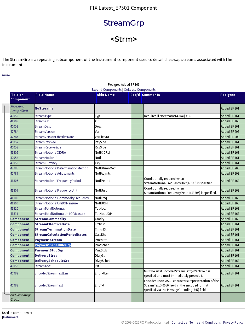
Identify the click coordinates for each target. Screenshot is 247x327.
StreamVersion (45, 131)
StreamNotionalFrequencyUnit (56, 190)
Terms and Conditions (205, 322)
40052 (14, 142)
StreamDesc (43, 126)
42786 (14, 168)
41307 (14, 190)
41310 (14, 208)
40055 (14, 163)
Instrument (10, 317)
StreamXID (42, 121)
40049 (19, 108)
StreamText (42, 266)
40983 (14, 285)
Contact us (179, 322)
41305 (14, 152)
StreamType (43, 116)
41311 (14, 213)
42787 (14, 173)
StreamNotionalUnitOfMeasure (56, 203)
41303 (14, 121)
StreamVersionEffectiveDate (54, 137)
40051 (14, 126)
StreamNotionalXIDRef (50, 152)
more (6, 75)
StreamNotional (46, 158)
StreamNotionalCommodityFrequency (62, 198)
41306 (14, 181)
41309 (14, 203)
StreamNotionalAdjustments (54, 173)
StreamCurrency (46, 163)
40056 (14, 266)
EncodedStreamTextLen (51, 273)
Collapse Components (140, 89)
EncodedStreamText (49, 285)
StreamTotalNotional (50, 208)
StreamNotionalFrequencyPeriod (58, 181)
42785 (14, 137)
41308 (14, 198)
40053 (14, 147)
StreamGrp (123, 23)
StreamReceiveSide (48, 147)
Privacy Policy (233, 322)
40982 (14, 273)
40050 (14, 116)
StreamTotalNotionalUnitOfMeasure (60, 213)
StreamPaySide (45, 142)
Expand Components (106, 89)
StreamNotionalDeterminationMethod (61, 168)
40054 (14, 158)
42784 (14, 131)
